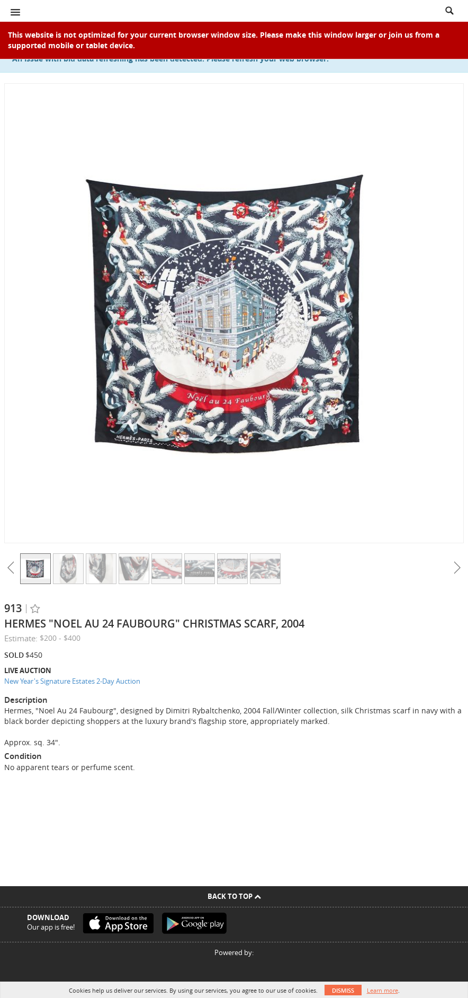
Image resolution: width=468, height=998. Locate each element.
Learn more (382, 990)
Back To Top (234, 896)
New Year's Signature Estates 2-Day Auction (72, 681)
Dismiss (343, 990)
